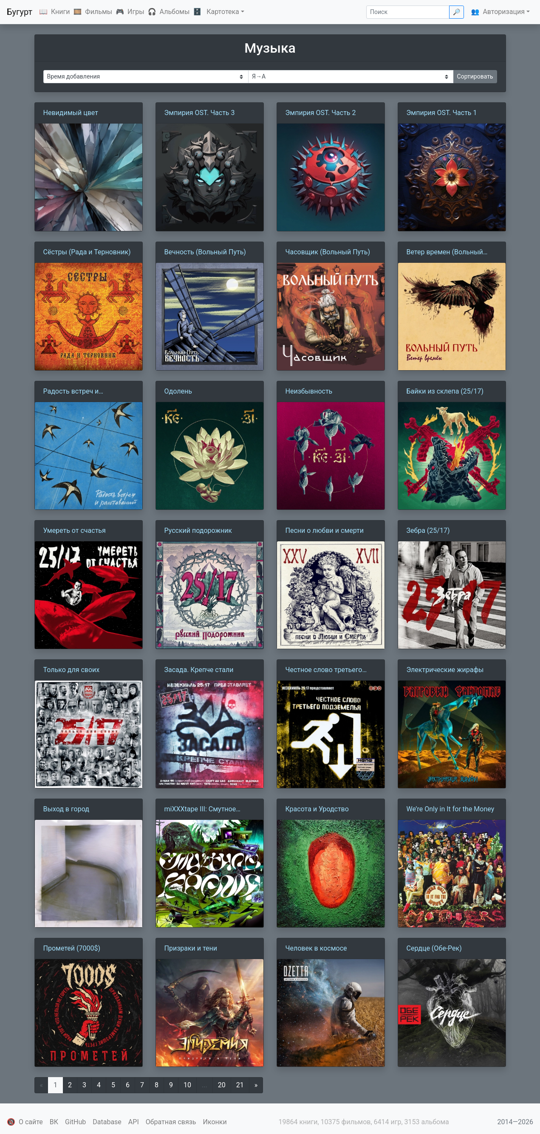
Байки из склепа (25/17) (445, 391)
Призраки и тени (191, 948)
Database (107, 1122)
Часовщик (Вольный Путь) (328, 252)
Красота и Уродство (317, 809)
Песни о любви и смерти (325, 530)
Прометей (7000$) (72, 948)
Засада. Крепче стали (199, 670)
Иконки (215, 1122)
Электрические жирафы (445, 670)
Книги (60, 12)
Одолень (178, 391)
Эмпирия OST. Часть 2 (321, 113)
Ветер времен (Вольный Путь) (445, 252)
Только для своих (71, 670)
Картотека (222, 12)
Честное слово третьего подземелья (324, 670)
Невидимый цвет (70, 113)
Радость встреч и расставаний (71, 392)
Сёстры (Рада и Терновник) (87, 252)
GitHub (75, 1122)
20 (222, 1085)
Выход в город (66, 809)
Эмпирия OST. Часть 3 (199, 113)
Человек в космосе (316, 948)
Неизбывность (309, 391)
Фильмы (98, 12)
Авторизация (504, 12)
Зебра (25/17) (428, 530)
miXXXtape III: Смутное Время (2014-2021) (200, 809)
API (133, 1122)
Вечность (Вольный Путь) (205, 252)
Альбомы (175, 12)
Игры (135, 12)
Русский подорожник (198, 530)
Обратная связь (171, 1122)
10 (187, 1085)
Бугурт (19, 12)
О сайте (31, 1122)
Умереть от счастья (74, 530)
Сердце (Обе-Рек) (434, 948)
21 (240, 1085)
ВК (54, 1122)
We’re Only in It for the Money (451, 809)
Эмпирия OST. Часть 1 (442, 113)
